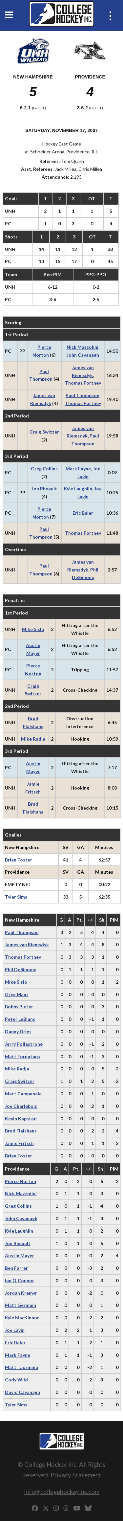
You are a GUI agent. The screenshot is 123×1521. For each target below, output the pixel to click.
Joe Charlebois (21, 1106)
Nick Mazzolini (82, 347)
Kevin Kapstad (21, 1118)
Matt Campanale (23, 1093)
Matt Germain (20, 1305)
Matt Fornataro (22, 1056)
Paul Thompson (82, 395)
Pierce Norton (20, 1181)
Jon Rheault (44, 488)
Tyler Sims (16, 897)
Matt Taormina (21, 1367)
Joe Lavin (15, 1330)
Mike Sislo (33, 629)
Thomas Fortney (83, 383)
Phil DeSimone (20, 969)
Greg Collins (44, 468)
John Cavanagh (83, 355)
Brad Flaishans (21, 1130)
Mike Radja (33, 739)
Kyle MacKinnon (22, 1317)
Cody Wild (16, 1379)
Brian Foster (18, 859)
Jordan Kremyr (21, 1293)
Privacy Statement (76, 1475)
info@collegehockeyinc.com (61, 1491)
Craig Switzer (44, 432)
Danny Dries (18, 1031)
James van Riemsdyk (27, 944)
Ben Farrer (16, 1268)
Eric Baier (82, 513)
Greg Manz (17, 994)
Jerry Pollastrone (24, 1044)
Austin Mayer (19, 1255)
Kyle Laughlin (78, 488)
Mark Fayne (78, 468)
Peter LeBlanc (20, 1019)
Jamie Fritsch (19, 1143)
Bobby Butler (19, 1006)
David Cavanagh (22, 1392)
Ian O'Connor (19, 1280)
